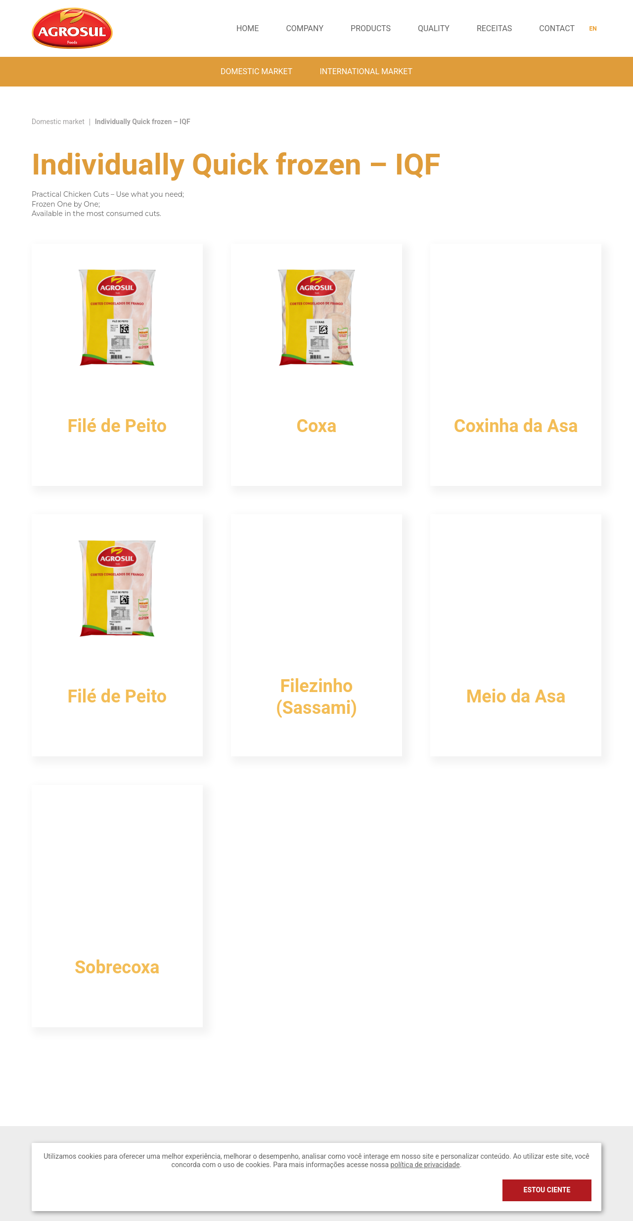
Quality (434, 29)
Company (304, 29)
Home (247, 29)
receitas (494, 29)
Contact (557, 29)
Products (371, 29)
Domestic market (257, 72)
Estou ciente (547, 1190)
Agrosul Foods (72, 28)
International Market (365, 72)
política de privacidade (425, 1165)
